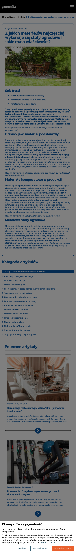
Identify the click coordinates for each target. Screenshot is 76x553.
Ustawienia (21, 548)
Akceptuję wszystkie (62, 548)
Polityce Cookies (48, 542)
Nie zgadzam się (40, 548)
